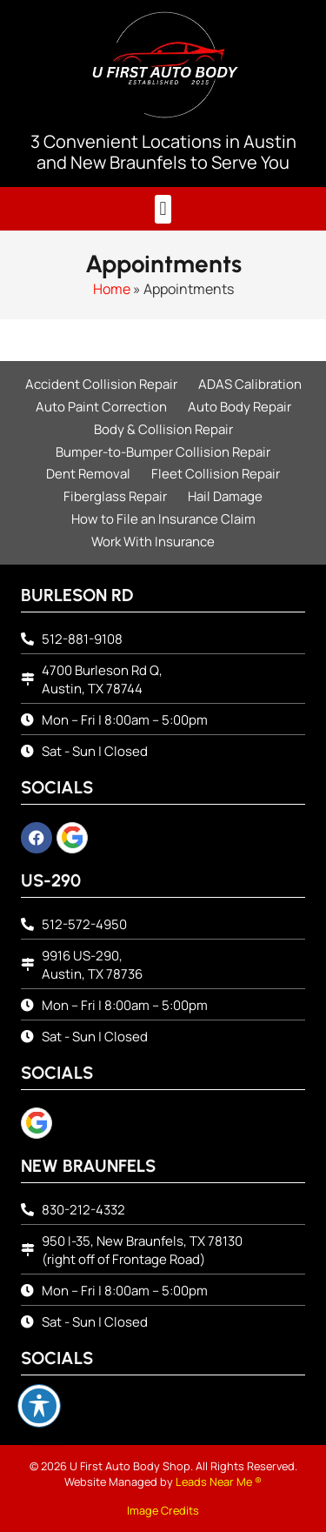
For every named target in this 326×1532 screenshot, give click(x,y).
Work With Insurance (153, 541)
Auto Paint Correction (101, 407)
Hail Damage (225, 496)
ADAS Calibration (250, 384)
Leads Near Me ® (219, 1481)
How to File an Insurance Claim (163, 519)
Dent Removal (88, 474)
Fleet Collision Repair (215, 474)
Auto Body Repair (239, 407)
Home (111, 288)
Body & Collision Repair (163, 429)
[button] (163, 209)
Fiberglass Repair (115, 496)
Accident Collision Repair (101, 384)
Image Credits (163, 1510)
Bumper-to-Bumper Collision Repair (163, 452)
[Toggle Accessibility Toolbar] (39, 1406)
